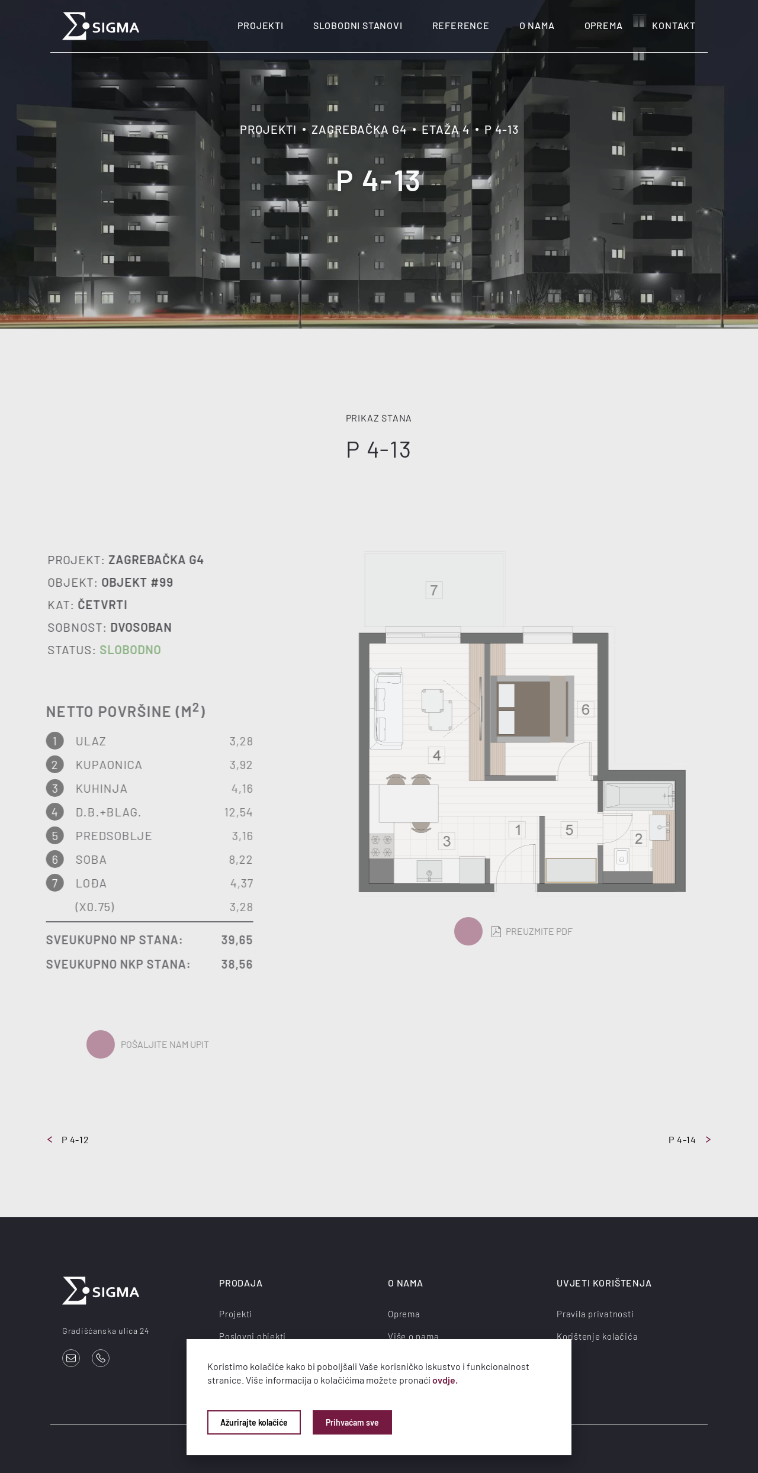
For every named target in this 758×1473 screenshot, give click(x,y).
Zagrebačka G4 (359, 129)
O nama (537, 25)
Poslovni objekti (252, 1336)
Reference (461, 25)
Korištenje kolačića (597, 1336)
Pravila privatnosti (595, 1313)
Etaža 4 (446, 129)
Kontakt (674, 25)
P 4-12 (68, 1139)
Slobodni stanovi (358, 25)
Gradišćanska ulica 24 (106, 1331)
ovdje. (445, 1379)
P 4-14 (690, 1139)
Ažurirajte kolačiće (254, 1422)
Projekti (260, 25)
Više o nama (413, 1336)
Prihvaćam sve (352, 1422)
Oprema (603, 25)
